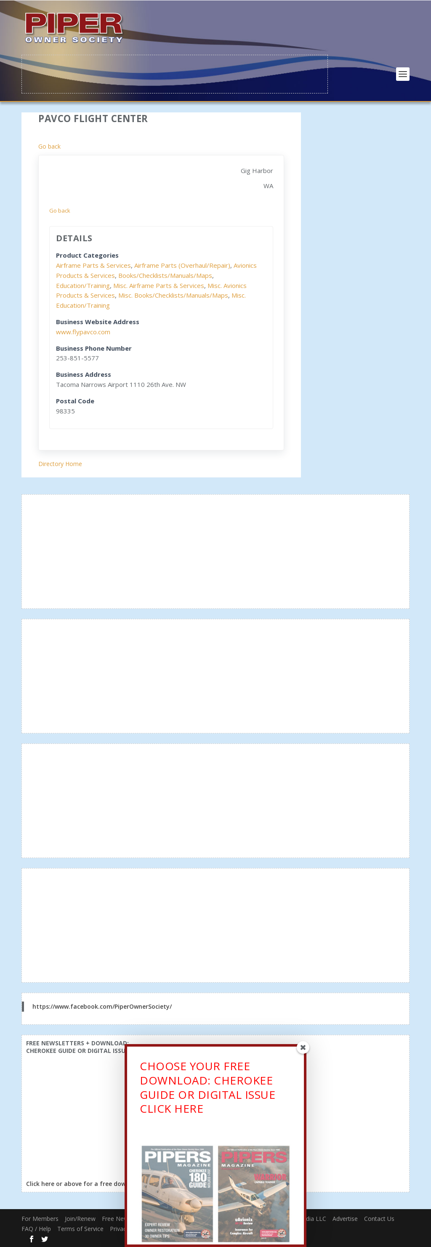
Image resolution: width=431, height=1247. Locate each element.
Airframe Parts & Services (93, 265)
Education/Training (83, 284)
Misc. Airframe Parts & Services (158, 284)
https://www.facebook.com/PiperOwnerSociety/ (102, 1006)
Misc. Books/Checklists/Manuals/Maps (173, 294)
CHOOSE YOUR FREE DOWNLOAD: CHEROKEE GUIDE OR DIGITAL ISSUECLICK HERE (207, 1089)
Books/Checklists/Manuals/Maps (165, 274)
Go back (49, 146)
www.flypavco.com (83, 331)
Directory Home (60, 463)
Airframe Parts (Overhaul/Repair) (182, 265)
